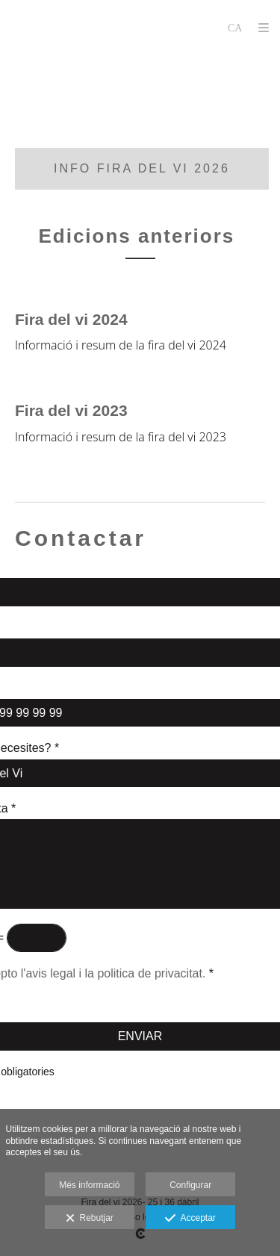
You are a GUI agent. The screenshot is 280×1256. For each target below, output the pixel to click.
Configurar (190, 1185)
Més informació (89, 1185)
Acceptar (190, 1219)
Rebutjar (89, 1219)
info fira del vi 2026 (142, 168)
